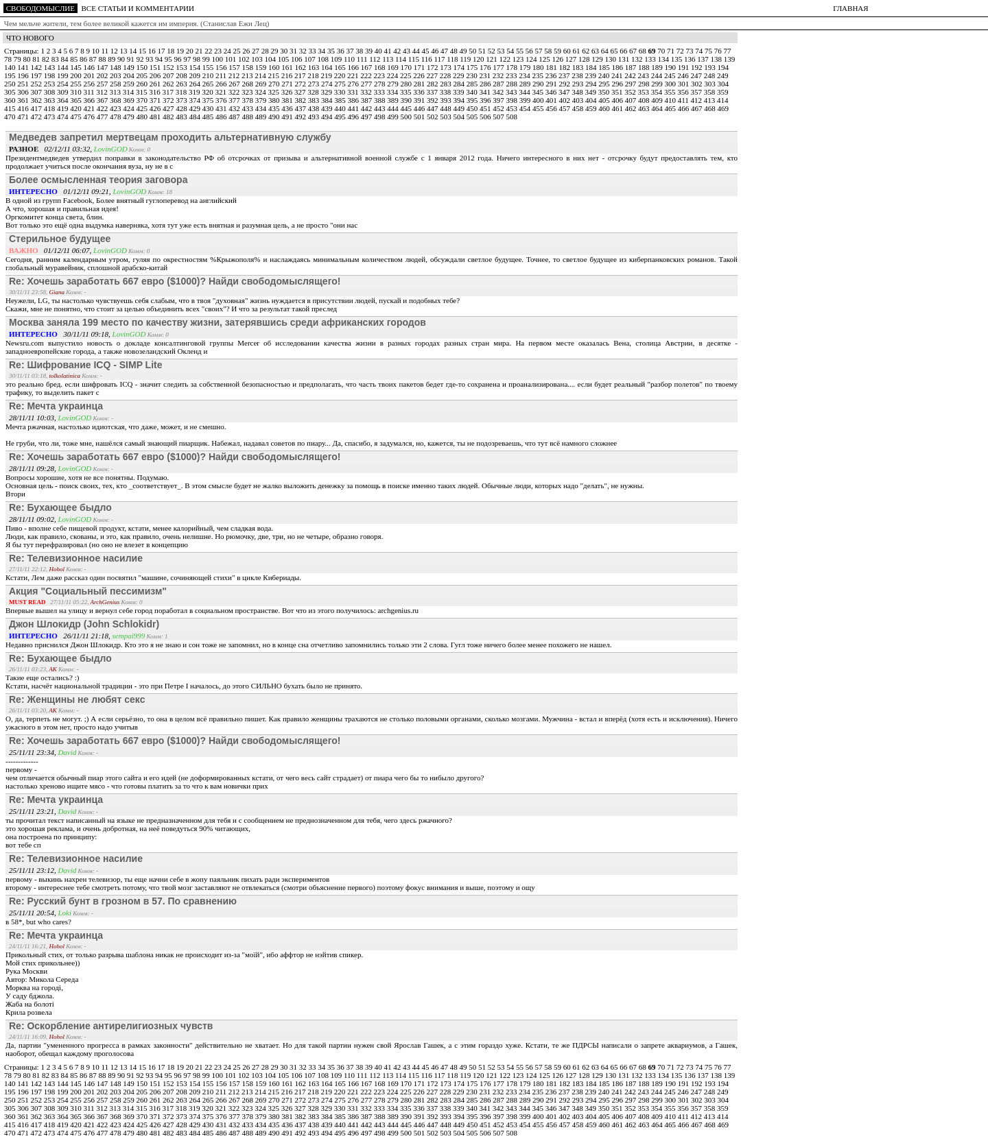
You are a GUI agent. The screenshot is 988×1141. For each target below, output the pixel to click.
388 (380, 100)
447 (433, 108)
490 (274, 116)
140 (10, 67)
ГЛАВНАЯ (851, 8)
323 (248, 92)
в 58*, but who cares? (38, 921)
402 (565, 100)
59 (558, 51)
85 (75, 59)
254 (63, 84)
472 (37, 116)
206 (156, 75)
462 (631, 108)
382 (301, 100)
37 (350, 51)
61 (577, 51)
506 (486, 116)
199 (63, 75)
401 (551, 100)
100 (218, 59)
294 (591, 84)
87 (94, 59)
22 (209, 51)
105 (284, 59)
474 (63, 116)
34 (322, 51)
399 (525, 100)
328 (313, 92)
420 (76, 108)
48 (455, 51)
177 (499, 67)
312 (102, 92)
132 (637, 59)
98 (197, 59)
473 (50, 116)
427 (169, 108)
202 (103, 75)
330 (340, 92)
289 (525, 84)
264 (195, 84)
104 (271, 59)
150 (143, 67)
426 (156, 108)
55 (521, 51)
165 (340, 67)
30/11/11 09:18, (61, 334)
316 (155, 92)
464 (657, 108)
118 (453, 59)
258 (116, 84)
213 (248, 75)
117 (440, 59)
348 (578, 92)
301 (684, 84)
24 (228, 51)
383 (314, 100)
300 (671, 84)
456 (551, 108)
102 (244, 59)
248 (710, 75)
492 (301, 116)
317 (169, 92)
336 (419, 92)
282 (433, 84)
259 (129, 84)
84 (66, 59)
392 (433, 100)
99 (207, 59)
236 (551, 75)
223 (380, 75)
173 (446, 67)
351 (617, 92)
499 (393, 116)
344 (525, 92)
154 (195, 67)
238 (578, 75)
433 (248, 108)
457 (565, 108)
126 (558, 59)
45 (426, 51)
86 (84, 59)
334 (393, 92)
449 (460, 108)
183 (578, 67)
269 (261, 84)
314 (129, 92)
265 (208, 84)
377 (235, 100)
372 (169, 100)
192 (697, 67)
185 (604, 67)
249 (723, 75)
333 (380, 92)
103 (257, 59)
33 (313, 51)
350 (604, 92)
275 (340, 84)
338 (446, 92)
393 (446, 100)
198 (50, 75)
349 (591, 92)
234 (525, 75)
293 (578, 84)
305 (10, 92)
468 (710, 108)
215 (274, 75)
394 (460, 100)
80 (28, 59)
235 (538, 75)
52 (492, 51)
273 (314, 84)
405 (604, 100)
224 (393, 75)
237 (565, 75)
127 (571, 59)
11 (105, 51)
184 (591, 67)
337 (433, 92)
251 (23, 84)
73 (690, 51)
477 (103, 116)
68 (643, 51)
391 (420, 100)
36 (341, 51)
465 (671, 108)
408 (644, 100)
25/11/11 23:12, (33, 870)
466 (684, 108)
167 (367, 67)
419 (63, 108)
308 (50, 92)
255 (76, 84)
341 (486, 92)
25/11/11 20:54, (33, 913)
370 (143, 100)
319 (195, 92)
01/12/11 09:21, (61, 191)
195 (10, 75)
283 (446, 84)
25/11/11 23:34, (33, 752)
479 (129, 116)
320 (208, 92)
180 (538, 67)
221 (353, 75)
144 (63, 67)
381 (287, 100)
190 (671, 67)
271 (287, 84)
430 (208, 108)
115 (414, 59)
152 (169, 67)
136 (690, 59)
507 (499, 116)
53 (501, 51)
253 (50, 84)
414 (723, 100)
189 (657, 67)
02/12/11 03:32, (51, 149)
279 (393, 84)
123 (519, 59)
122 (506, 59)
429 (195, 108)
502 (433, 116)
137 (703, 59)
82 (46, 59)
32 (304, 51)
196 (23, 75)
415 (10, 108)
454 (525, 108)
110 (350, 59)
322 (235, 92)
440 (340, 108)
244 (657, 75)
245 (670, 75)
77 (727, 51)
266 (221, 84)
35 (332, 51)
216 (287, 75)
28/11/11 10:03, (33, 417)
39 (370, 51)
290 (538, 84)
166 (354, 67)
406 (618, 100)
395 (473, 100)
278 (380, 84)
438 (314, 108)
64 (606, 51)
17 (162, 51)
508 (512, 116)
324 (261, 92)
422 (103, 108)
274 (327, 84)
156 (221, 67)
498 (380, 116)
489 (261, 116)
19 (181, 51)
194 (723, 67)
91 (132, 59)
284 (460, 84)
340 (472, 92)
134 (664, 59)
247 (697, 75)
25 (237, 51)
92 (141, 59)
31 (294, 51)
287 (499, 84)
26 (247, 51)
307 (37, 92)
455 (538, 108)
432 (235, 108)
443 (380, 108)
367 (103, 100)
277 (367, 84)
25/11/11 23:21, (33, 811)
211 (221, 75)
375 (208, 100)
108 (324, 59)
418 (50, 108)
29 (275, 51)
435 (274, 108)
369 (129, 100)
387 (367, 100)
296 (618, 84)
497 (367, 116)
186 (618, 67)
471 (23, 116)
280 (407, 84)
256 (90, 84)
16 (153, 51)
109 (337, 59)
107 (310, 59)
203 (116, 75)
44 (417, 51)
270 (274, 84)
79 (18, 59)
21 (199, 51)
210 (208, 75)
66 (624, 51)
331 (353, 92)
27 (256, 51)
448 (446, 108)
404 (591, 100)
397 (499, 100)
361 (23, 100)
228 (446, 75)
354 (657, 92)
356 (683, 92)
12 (115, 51)
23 (219, 51)
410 (671, 100)
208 (182, 75)
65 (615, 51)
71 (672, 51)
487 (235, 116)
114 (401, 59)
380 (274, 100)
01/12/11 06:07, (51, 250)
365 (76, 100)
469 (723, 108)
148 (116, 67)
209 (195, 75)
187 (631, 67)
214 (261, 75)
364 (63, 100)
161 (287, 67)
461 (618, 108)
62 (586, 51)
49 (464, 51)
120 (479, 59)
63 (596, 51)
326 (287, 92)
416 (23, 108)
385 (340, 100)
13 (124, 51)
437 (301, 108)
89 (112, 59)
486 (221, 116)
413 (710, 100)
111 (363, 59)
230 (472, 75)
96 (179, 59)
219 (327, 75)
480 (143, 116)
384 (327, 100)
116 (427, 59)
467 (697, 108)
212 (235, 75)
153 (182, 67)
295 (604, 84)
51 (483, 51)
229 (459, 75)
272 (301, 84)
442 (367, 108)
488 (248, 116)
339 (459, 92)
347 (565, 92)
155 (208, 67)
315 (142, 92)
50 (473, 51)
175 (473, 67)
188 (644, 67)
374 (195, 100)
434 (261, 108)
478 (116, 116)
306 (23, 92)
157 (235, 67)
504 (460, 116)
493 (314, 116)
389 (393, 100)
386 (354, 100)
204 (129, 75)
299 (657, 84)
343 (512, 92)
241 (617, 75)
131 (624, 59)
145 (76, 67)
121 (492, 59)
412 (697, 100)
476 (90, 116)
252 (37, 84)
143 (50, 67)
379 (261, 100)
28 (266, 51)
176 (486, 67)
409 (657, 100)
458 (578, 108)
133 (650, 59)
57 (539, 51)
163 (314, 67)
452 (499, 108)
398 (512, 100)
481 (156, 116)
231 (486, 75)
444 (393, 108)
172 (433, 67)
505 (473, 116)
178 (512, 67)
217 (300, 75)
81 (37, 59)
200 (76, 75)
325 (274, 92)
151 (156, 67)
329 (327, 92)
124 (532, 59)
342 (499, 92)
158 (248, 67)
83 (56, 59)
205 (143, 75)
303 (710, 84)
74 (700, 51)
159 (261, 67)
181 (551, 67)
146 (90, 67)
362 (37, 100)
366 (90, 100)
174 (460, 67)
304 (723, 84)
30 (285, 51)
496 (354, 116)
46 (435, 51)
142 (37, 67)
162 (301, 67)
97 (188, 59)
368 (116, 100)
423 (116, 108)
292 (565, 84)
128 (584, 59)
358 (710, 92)
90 (122, 59)
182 (565, 67)
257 (103, 84)
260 (143, 84)
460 (604, 108)
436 (287, 108)
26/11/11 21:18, (61, 636)
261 (156, 84)
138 (717, 59)
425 (143, 108)
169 (393, 67)
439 (327, 108)
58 (549, 51)
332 (366, 92)
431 (221, 108)
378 (248, 100)
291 (551, 84)
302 (697, 84)
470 (10, 116)
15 (143, 51)
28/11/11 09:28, (33, 468)
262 (169, 84)
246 (683, 75)
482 (169, 116)
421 (90, 108)
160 (274, 67)
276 (354, 84)
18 (171, 51)
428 (182, 108)
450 (473, 108)
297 (631, 84)
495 (340, 116)
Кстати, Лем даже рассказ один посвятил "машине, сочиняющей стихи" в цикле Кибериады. (153, 577)
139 (730, 59)
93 (150, 59)
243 (644, 75)
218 (313, 75)
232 (499, 75)
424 (129, 108)
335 (406, 92)
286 (486, 84)
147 (103, 67)
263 (182, 84)
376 (221, 100)
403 (578, 100)
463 (644, 108)
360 (10, 100)
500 (407, 116)
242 (630, 75)
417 (37, 108)
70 (661, 51)
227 (433, 75)
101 (231, 59)
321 (221, 92)
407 (631, 100)
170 (407, 67)
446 (420, 108)
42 (398, 51)
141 (23, 67)
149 (129, 67)
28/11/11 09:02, (33, 519)
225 (406, 75)
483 (182, 116)
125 (545, 59)
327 (300, 92)
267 (235, 84)
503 (446, 116)
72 (681, 51)
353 (644, 92)
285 (473, 84)
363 (50, 100)
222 (366, 75)
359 (723, 92)
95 (169, 59)
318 (182, 92)
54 (511, 51)
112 (375, 59)
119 (466, 59)
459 (591, 108)
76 (719, 51)
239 (591, 75)
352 (630, 92)
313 (116, 92)
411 (684, 100)
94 (160, 59)
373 (182, 100)
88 (103, 59)
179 (525, 67)
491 (287, 116)
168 (380, 67)
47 (445, 51)
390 (407, 100)
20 (191, 51)
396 (486, 100)
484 (195, 116)
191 (684, 67)
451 (486, 108)
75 (709, 51)
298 (644, 84)
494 (327, 116)
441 (354, 108)
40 (379, 51)
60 (568, 51)
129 (597, 59)
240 (604, 75)
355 (670, 92)
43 (407, 51)
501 (420, 116)
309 (63, 92)
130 (611, 59)
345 (538, 92)
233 (512, 75)
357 (697, 92)
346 (551, 92)
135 (677, 59)
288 (512, 84)
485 (208, 116)
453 (512, 108)
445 (407, 108)
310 (76, 92)
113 (388, 59)
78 (9, 59)
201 (90, 75)
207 (169, 75)
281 (420, 84)
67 (634, 51)
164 (327, 67)
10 (97, 51)
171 (420, 67)
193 (710, 67)
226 (419, 75)
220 (340, 75)
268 (248, 84)
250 (10, 84)
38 (360, 51)
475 (76, 116)
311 (90, 92)
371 (156, 100)
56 (530, 51)
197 (37, 75)
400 (538, 100)
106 (297, 59)
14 (134, 51)
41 (388, 51)
